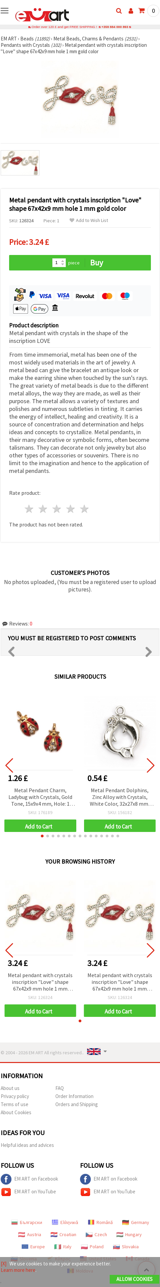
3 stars (57, 509)
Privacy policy (15, 1096)
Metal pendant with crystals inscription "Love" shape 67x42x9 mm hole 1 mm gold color (40, 982)
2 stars (43, 509)
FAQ (59, 1088)
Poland (92, 1247)
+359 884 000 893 (114, 27)
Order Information (74, 1096)
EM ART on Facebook (29, 1179)
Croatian (63, 1234)
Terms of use (14, 1104)
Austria (29, 1234)
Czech (96, 1234)
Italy (63, 1247)
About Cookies (16, 1112)
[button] (42, 836)
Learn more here (18, 1270)
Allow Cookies (134, 1279)
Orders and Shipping (76, 1104)
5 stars (84, 509)
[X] (3, 1263)
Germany (135, 1222)
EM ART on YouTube (28, 1192)
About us (10, 1088)
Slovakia (126, 1247)
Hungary (129, 1234)
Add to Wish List (89, 220)
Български (26, 1222)
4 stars (71, 509)
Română (100, 1222)
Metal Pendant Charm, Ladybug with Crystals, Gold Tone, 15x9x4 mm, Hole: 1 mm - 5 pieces (40, 797)
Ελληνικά (65, 1222)
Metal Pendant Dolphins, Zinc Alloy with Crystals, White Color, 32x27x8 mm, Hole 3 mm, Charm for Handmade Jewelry (120, 797)
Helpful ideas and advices (27, 1145)
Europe (33, 1246)
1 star (29, 509)
